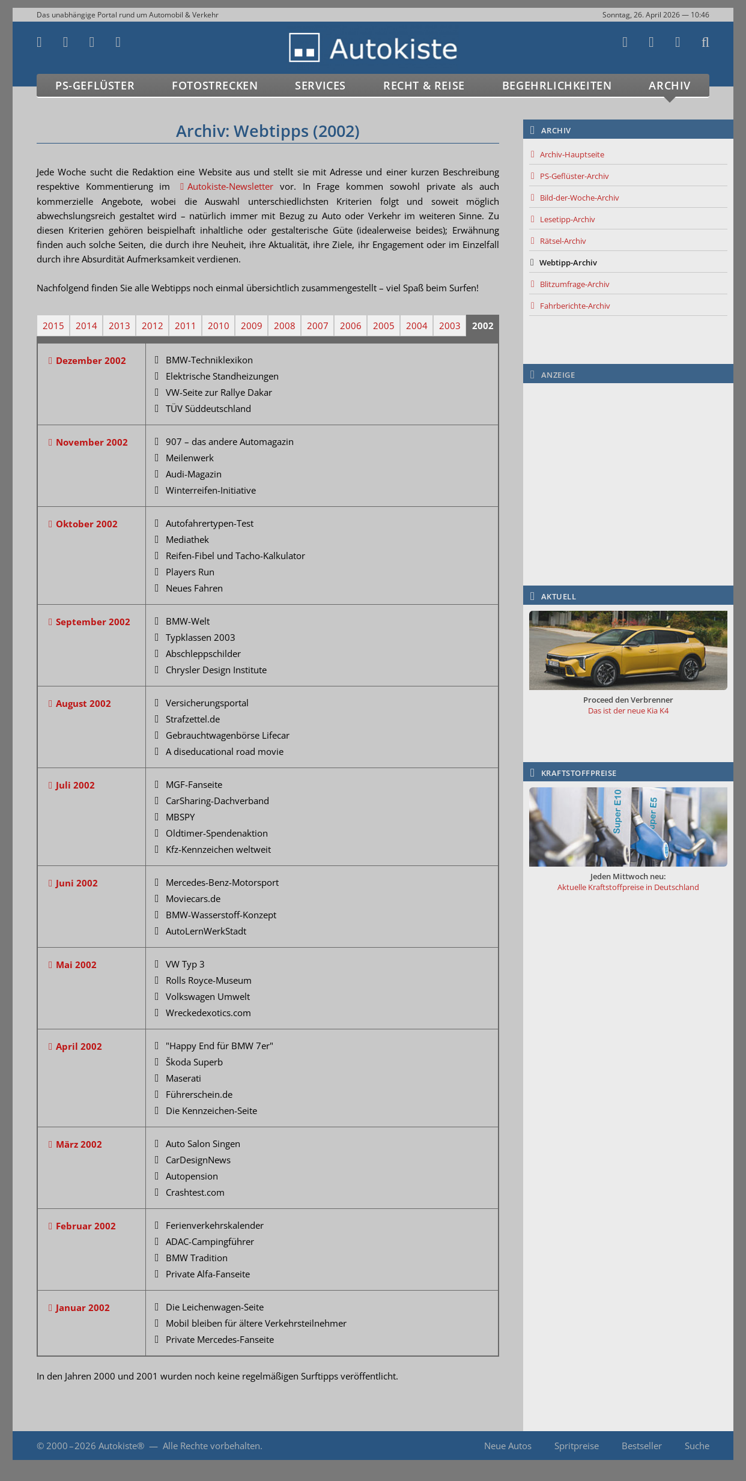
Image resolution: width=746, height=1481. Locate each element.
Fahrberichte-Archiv (575, 305)
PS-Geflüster (95, 85)
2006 (351, 326)
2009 (251, 326)
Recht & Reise (424, 85)
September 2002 (93, 622)
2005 (384, 326)
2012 (152, 326)
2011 (185, 326)
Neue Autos (508, 1446)
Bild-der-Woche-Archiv (579, 197)
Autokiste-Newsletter (230, 186)
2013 (119, 326)
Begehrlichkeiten (557, 85)
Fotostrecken (215, 85)
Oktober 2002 (87, 524)
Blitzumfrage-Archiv (575, 284)
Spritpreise (576, 1446)
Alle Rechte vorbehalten (211, 1446)
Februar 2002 (86, 1226)
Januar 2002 (83, 1307)
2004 (417, 326)
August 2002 (83, 703)
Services (320, 85)
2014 (86, 326)
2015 (53, 326)
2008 (285, 326)
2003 (450, 326)
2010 (218, 326)
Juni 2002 (77, 883)
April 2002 (79, 1046)
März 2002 (79, 1144)
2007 (318, 326)
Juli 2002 (75, 785)
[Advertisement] (628, 464)
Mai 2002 (76, 965)
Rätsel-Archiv (563, 240)
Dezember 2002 (91, 360)
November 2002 (92, 442)
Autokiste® (121, 1446)
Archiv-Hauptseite (572, 154)
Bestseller (642, 1446)
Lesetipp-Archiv (567, 219)
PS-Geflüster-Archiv (574, 176)
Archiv (670, 85)
